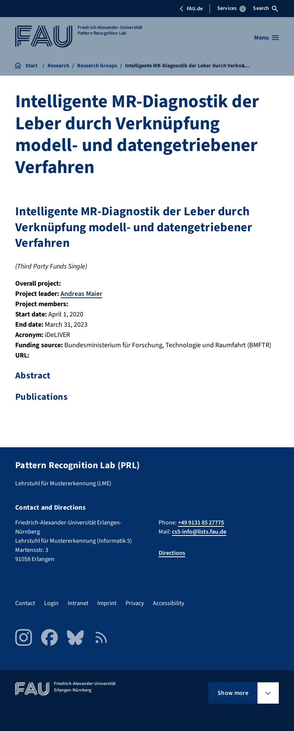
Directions (172, 553)
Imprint (106, 603)
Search (265, 8)
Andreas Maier (81, 294)
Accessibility (168, 603)
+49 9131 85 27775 (201, 522)
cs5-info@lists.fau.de (199, 532)
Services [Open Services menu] (231, 8)
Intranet (78, 603)
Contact (25, 603)
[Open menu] (266, 37)
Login (51, 603)
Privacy (135, 603)
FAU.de (191, 9)
